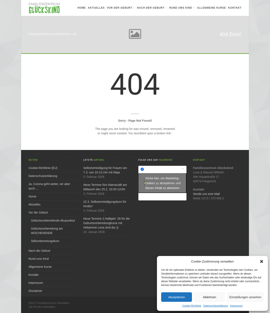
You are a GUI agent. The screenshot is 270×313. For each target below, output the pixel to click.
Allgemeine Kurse (211, 7)
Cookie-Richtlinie (191, 305)
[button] (261, 261)
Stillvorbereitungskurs (45, 241)
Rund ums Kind (182, 7)
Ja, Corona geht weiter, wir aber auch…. (49, 186)
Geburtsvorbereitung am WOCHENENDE (47, 231)
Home (81, 7)
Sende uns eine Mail (206, 194)
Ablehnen (209, 297)
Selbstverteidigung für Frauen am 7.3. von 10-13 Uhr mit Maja (105, 170)
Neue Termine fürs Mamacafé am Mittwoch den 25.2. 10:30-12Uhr (105, 187)
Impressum (236, 305)
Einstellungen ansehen (245, 297)
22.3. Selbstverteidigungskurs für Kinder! (104, 204)
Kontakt (235, 7)
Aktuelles (96, 7)
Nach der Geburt (152, 7)
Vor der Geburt (121, 7)
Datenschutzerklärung (215, 305)
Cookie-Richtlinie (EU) (43, 168)
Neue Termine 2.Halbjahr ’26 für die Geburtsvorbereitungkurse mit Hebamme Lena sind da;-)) (106, 223)
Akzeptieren (176, 297)
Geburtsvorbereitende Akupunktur (53, 220)
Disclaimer (35, 291)
